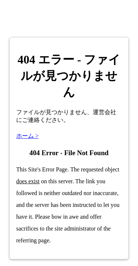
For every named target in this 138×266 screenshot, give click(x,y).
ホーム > (27, 136)
